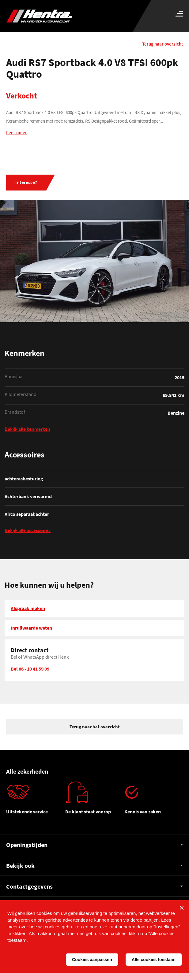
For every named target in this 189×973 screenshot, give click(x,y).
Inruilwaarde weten (31, 628)
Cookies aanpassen (92, 959)
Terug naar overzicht (162, 44)
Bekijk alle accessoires (28, 531)
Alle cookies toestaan (154, 959)
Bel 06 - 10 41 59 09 (30, 669)
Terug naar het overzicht (95, 727)
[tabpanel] (35, 800)
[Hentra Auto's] (62, 16)
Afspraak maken (28, 608)
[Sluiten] (181, 907)
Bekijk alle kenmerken (27, 430)
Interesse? (26, 183)
